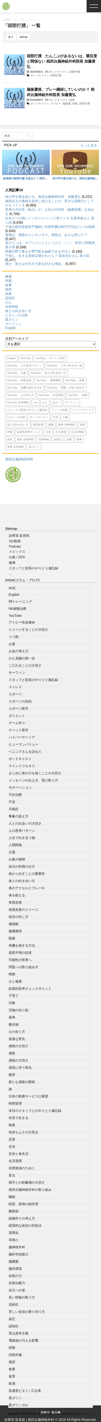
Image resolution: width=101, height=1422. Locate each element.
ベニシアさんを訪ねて (25, 751)
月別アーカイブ (16, 338)
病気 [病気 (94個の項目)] (9, 439)
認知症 (10, 298)
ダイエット (17, 715)
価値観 (14, 924)
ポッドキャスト (58, 71)
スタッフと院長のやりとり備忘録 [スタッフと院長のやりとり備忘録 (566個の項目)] (27, 410)
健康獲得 (15, 931)
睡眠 (12, 1197)
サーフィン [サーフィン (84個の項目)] (71, 402)
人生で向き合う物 (22, 838)
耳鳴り (14, 1240)
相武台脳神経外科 (19, 459)
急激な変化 (17, 1039)
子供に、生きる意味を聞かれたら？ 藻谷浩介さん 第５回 (47, 255)
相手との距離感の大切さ (27, 1182)
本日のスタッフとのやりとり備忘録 (35, 1110)
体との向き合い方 (18, 311)
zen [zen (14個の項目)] (36, 402)
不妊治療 (15, 794)
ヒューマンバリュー (23, 744)
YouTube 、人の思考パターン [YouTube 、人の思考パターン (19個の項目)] (24, 365)
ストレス (15, 687)
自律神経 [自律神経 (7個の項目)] (43, 439)
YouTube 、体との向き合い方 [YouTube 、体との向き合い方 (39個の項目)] (48, 373)
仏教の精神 (17, 859)
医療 (12, 938)
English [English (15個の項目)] (11, 358)
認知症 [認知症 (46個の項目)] (58, 439)
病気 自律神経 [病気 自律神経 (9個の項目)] (25, 439)
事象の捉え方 (18, 816)
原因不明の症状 (20, 952)
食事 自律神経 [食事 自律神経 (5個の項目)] (15, 447)
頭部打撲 (56, 75)
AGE (12, 588)
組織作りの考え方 (22, 1218)
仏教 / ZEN (17, 557)
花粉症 (14, 1304)
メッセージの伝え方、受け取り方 (33, 780)
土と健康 (15, 981)
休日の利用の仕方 (22, 866)
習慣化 (14, 1232)
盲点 (12, 1175)
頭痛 (72, 99)
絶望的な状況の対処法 (25, 1225)
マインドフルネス (22, 766)
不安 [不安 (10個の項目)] (55, 417)
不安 (12, 802)
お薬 (12, 644)
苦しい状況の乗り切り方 (27, 1311)
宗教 (12, 1003)
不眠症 (14, 809)
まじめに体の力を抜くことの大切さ (35, 773)
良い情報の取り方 (22, 1297)
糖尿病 (14, 1211)
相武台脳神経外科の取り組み (30, 1189)
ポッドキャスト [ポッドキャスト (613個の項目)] (38, 417)
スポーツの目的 (20, 701)
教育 (12, 1075)
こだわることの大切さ (25, 665)
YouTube (15, 615)
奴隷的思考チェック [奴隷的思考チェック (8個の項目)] (29, 432)
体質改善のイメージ (23, 909)
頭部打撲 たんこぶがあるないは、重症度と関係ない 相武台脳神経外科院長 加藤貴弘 (62, 61)
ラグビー (56, 103)
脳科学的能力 (18, 1254)
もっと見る (88, 145)
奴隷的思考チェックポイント (30, 988)
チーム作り (17, 723)
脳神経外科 (17, 1247)
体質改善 (15, 902)
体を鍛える (17, 895)
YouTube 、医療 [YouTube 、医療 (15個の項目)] (74, 380)
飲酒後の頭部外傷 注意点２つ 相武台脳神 (28, 178)
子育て (14, 996)
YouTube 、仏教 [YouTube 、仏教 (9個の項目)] (16, 373)
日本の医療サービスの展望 (28, 1096)
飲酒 (12, 1383)
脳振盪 (67, 103)
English (10, 328)
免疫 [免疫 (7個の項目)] (82, 424)
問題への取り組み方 (23, 967)
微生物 (14, 1024)
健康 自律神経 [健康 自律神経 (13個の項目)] (66, 424)
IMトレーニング (20, 601)
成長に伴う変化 (20, 1067)
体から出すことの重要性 (27, 873)
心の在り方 (17, 1031)
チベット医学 (18, 730)
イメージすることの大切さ (28, 629)
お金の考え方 (18, 651)
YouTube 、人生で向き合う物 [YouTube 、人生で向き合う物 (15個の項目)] (64, 365)
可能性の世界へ (20, 960)
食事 (8, 285)
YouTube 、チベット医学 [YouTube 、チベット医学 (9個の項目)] (50, 358)
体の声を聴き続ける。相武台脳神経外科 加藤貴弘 (43, 196)
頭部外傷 (74, 71)
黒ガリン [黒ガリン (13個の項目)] (34, 447)
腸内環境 (15, 1268)
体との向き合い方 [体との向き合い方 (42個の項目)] (17, 424)
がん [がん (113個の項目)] (45, 402)
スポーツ (15, 694)
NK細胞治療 (17, 608)
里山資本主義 (18, 1333)
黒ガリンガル (18, 1405)
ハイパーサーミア (22, 737)
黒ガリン (11, 319)
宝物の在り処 (18, 1010)
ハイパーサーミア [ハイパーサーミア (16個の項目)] (83, 410)
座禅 (12, 1017)
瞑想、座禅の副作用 (23, 1204)
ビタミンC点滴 (16, 315)
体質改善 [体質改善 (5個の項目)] (38, 424)
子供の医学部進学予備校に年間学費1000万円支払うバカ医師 (50, 227)
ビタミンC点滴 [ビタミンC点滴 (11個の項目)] (16, 417)
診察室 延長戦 (19, 535)
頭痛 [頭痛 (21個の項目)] (69, 439)
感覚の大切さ (18, 1060)
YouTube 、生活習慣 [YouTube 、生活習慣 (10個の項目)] (51, 395)
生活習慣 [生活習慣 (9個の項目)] (61, 432)
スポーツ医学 (18, 708)
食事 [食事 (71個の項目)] (79, 439)
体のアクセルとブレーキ (27, 888)
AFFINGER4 (86, 1413)
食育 (12, 1376)
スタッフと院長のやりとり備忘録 (33, 568)
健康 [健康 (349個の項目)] (51, 424)
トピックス (17, 551)
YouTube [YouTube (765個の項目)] (25, 358)
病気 (8, 289)
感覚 (12, 1053)
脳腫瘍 (14, 1261)
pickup (24, 36)
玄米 (12, 1146)
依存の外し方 (18, 917)
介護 (12, 852)
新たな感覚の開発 (22, 1082)
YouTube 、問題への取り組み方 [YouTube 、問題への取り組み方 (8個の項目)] (66, 388)
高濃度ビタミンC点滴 (25, 1390)
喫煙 (12, 974)
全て (11, 37)
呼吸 (8, 281)
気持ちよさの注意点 (23, 1132)
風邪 (12, 1362)
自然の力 (15, 1276)
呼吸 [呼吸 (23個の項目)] (9, 432)
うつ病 (14, 636)
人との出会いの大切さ (25, 823)
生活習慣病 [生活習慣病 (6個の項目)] (77, 432)
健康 (8, 276)
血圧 (12, 1319)
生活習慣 (15, 1161)
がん (8, 302)
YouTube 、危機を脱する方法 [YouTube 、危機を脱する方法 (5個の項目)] (24, 388)
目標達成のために (22, 1168)
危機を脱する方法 (22, 945)
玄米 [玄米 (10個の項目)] (48, 432)
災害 (12, 1139)
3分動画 (15, 541)
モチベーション (20, 787)
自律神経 (11, 306)
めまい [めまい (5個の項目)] (56, 402)
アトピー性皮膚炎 (22, 622)
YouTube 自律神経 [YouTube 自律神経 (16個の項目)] (18, 402)
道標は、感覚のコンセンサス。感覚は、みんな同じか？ (46, 235)
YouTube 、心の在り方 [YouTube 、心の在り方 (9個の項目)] (20, 395)
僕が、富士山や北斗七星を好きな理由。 (34, 263)
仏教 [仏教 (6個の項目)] (65, 417)
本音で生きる (18, 1118)
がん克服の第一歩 (22, 658)
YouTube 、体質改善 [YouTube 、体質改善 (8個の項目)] (19, 380)
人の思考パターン (22, 830)
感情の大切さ (18, 1046)
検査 (12, 1125)
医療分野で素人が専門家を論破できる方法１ (38, 251)
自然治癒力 (17, 1283)
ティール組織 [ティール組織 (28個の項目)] (60, 410)
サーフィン (13, 324)
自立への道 (17, 1290)
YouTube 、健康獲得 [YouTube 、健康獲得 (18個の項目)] (48, 380)
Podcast (15, 546)
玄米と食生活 (18, 1153)
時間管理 (15, 1103)
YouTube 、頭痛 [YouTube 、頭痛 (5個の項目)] (77, 395)
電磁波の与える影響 (23, 1340)
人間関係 (15, 845)
